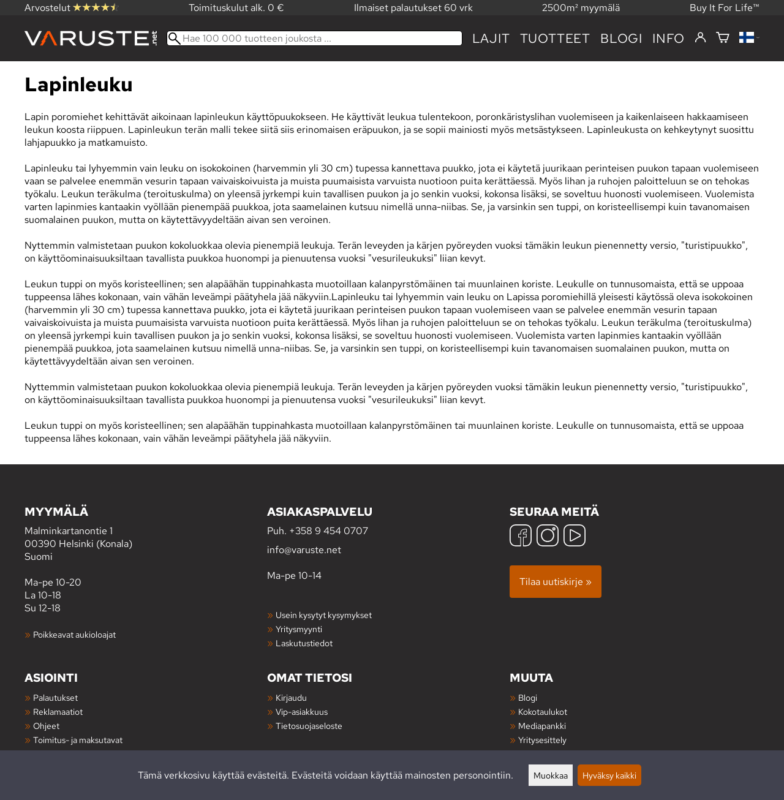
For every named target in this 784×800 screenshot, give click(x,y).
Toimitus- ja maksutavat (78, 739)
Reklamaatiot (58, 711)
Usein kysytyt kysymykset (324, 615)
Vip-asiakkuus (302, 711)
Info (668, 38)
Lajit (491, 38)
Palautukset (55, 697)
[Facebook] (521, 536)
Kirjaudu (291, 697)
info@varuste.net (304, 549)
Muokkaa (550, 775)
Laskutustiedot (304, 643)
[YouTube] (575, 536)
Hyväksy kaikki (609, 775)
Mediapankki (542, 725)
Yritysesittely (542, 739)
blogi (621, 38)
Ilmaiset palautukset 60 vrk (413, 7)
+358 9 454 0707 (328, 530)
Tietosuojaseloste (309, 725)
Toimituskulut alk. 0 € (236, 7)
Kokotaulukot (542, 711)
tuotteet (555, 38)
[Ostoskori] (722, 38)
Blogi (527, 697)
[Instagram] (548, 536)
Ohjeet (46, 725)
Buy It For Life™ (725, 7)
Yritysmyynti (299, 629)
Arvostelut (71, 7)
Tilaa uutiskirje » (555, 581)
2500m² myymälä (581, 7)
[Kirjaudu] (700, 38)
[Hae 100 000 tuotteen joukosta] (314, 38)
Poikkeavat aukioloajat (74, 634)
